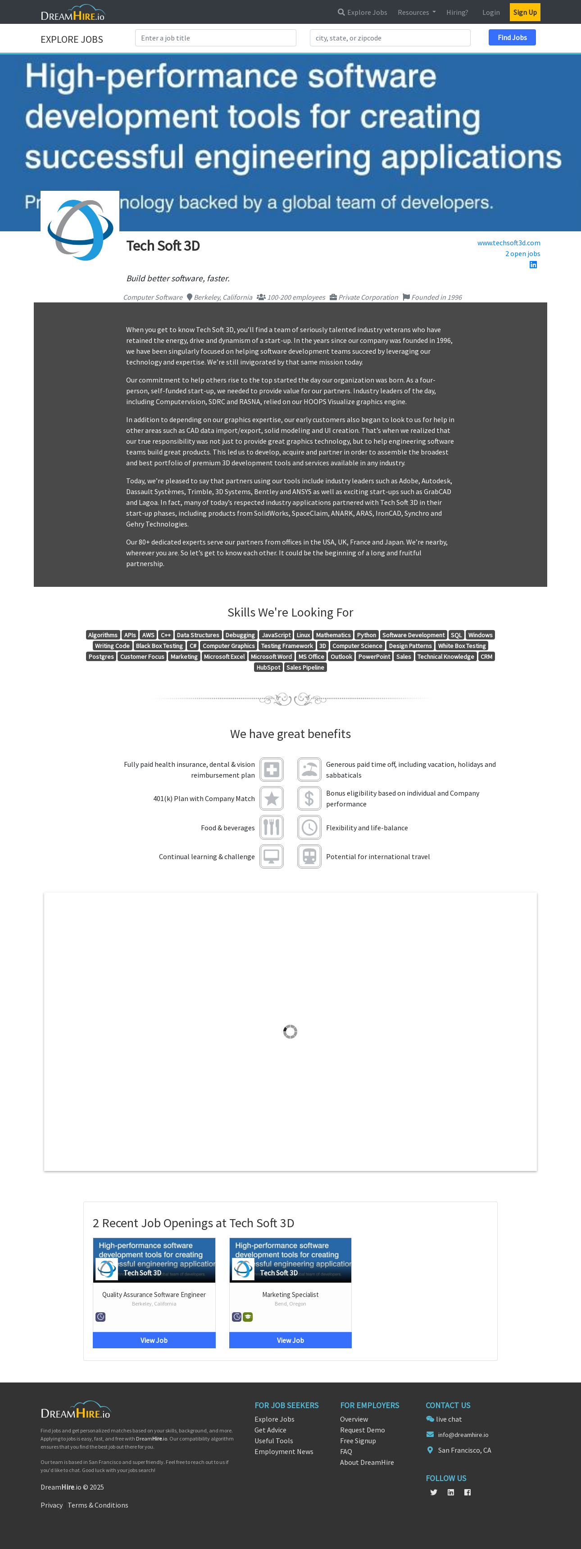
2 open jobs (522, 253)
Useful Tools (273, 1440)
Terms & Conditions (98, 1504)
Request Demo (362, 1429)
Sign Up (525, 12)
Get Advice (270, 1429)
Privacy (52, 1504)
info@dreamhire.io (463, 1435)
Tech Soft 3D (142, 1272)
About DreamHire (367, 1462)
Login (491, 12)
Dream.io (151, 1438)
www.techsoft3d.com (508, 242)
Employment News (283, 1451)
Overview (354, 1418)
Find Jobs (512, 37)
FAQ (346, 1451)
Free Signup (358, 1440)
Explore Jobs (362, 12)
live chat (449, 1418)
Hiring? (457, 12)
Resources (414, 12)
